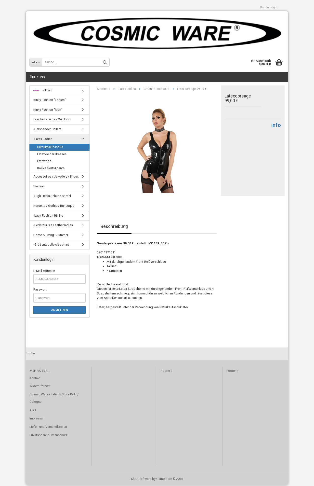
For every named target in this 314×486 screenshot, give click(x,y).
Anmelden (59, 310)
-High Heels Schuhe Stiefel (52, 197)
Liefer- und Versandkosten (48, 427)
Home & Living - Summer (50, 235)
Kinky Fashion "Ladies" (49, 101)
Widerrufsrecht (40, 387)
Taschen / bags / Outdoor (51, 120)
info (276, 126)
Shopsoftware (141, 479)
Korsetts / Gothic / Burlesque (53, 206)
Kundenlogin (268, 7)
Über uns (37, 78)
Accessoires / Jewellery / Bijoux (55, 177)
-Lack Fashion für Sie (48, 216)
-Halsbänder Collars (47, 130)
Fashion (39, 187)
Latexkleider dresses (51, 155)
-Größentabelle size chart (51, 245)
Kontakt (34, 379)
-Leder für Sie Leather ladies (53, 226)
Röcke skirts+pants (51, 169)
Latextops (44, 162)
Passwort (40, 290)
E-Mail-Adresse (44, 271)
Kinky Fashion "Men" (47, 110)
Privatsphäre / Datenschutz (48, 436)
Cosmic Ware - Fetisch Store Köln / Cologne (53, 398)
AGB (32, 411)
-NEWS (42, 91)
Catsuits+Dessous (50, 148)
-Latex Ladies (42, 139)
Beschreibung (114, 227)
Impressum (37, 419)
